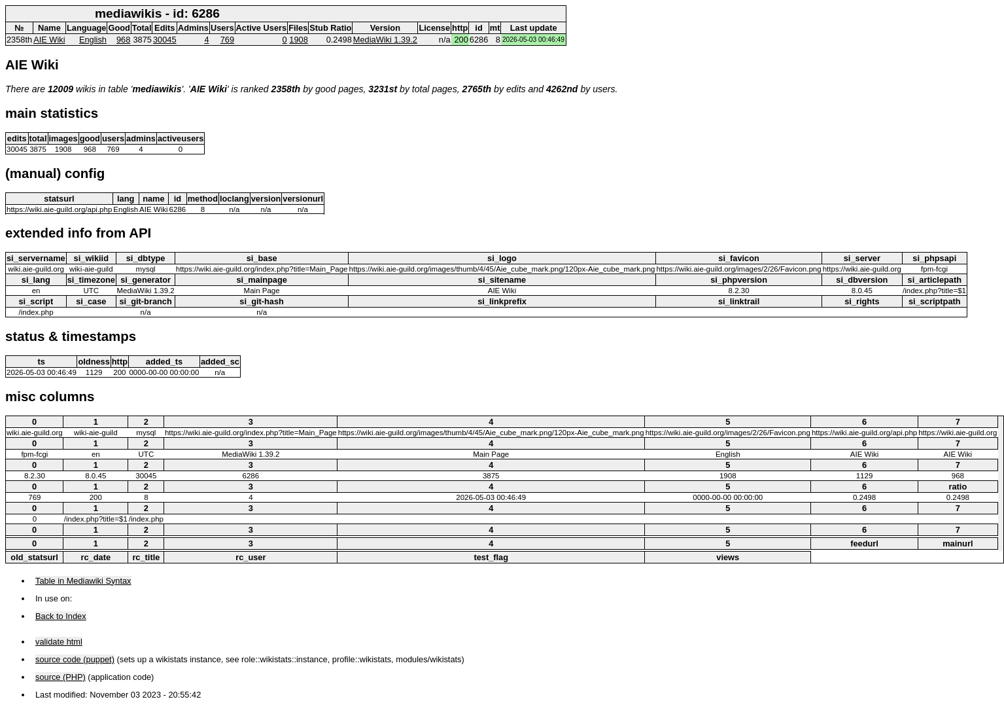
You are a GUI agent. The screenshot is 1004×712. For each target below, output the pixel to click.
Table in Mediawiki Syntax (83, 581)
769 (227, 39)
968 (123, 39)
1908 (298, 39)
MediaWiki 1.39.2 (385, 39)
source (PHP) (60, 677)
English (93, 39)
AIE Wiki (49, 39)
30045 (165, 39)
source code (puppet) (74, 659)
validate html (58, 642)
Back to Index (60, 616)
